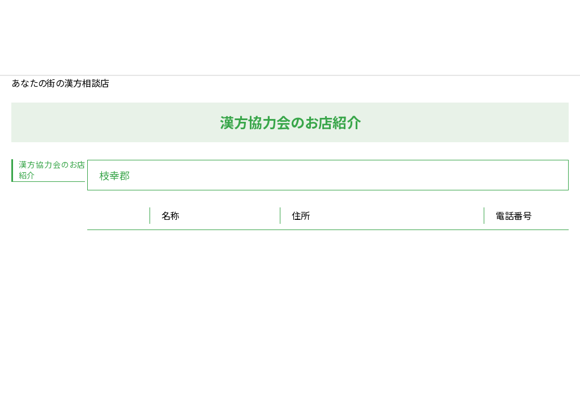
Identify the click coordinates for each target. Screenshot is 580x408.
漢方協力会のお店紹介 (52, 170)
